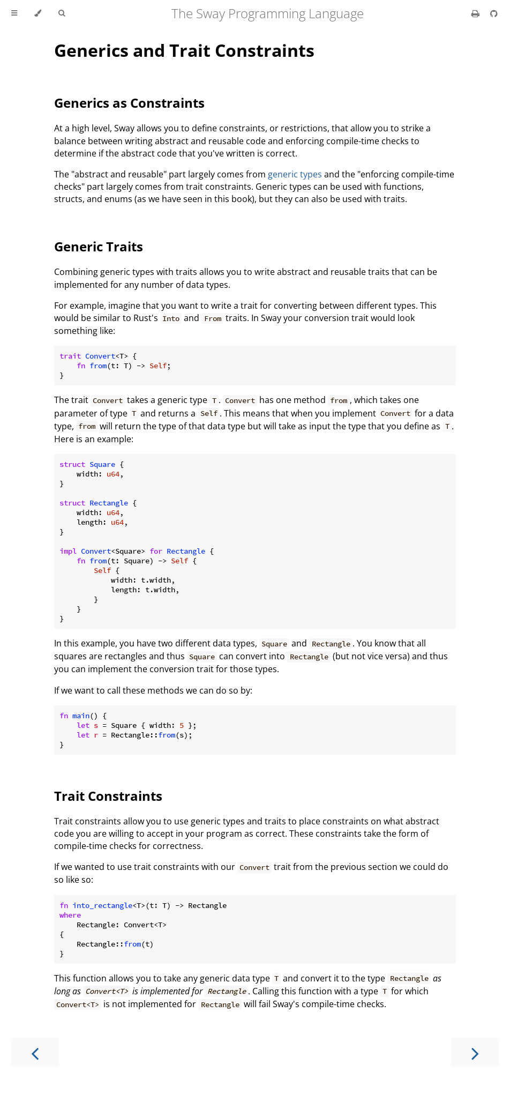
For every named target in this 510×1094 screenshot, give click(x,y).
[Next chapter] (475, 1052)
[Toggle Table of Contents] (14, 13)
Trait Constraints (108, 796)
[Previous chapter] (35, 1052)
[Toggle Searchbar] (61, 13)
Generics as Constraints (129, 102)
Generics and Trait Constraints (184, 50)
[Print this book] (476, 13)
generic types (295, 174)
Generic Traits (98, 246)
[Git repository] (494, 13)
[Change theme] (38, 13)
